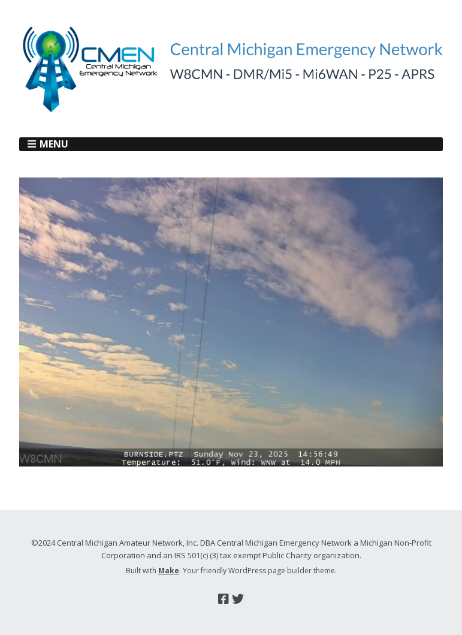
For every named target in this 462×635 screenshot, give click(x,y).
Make (168, 570)
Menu (54, 144)
